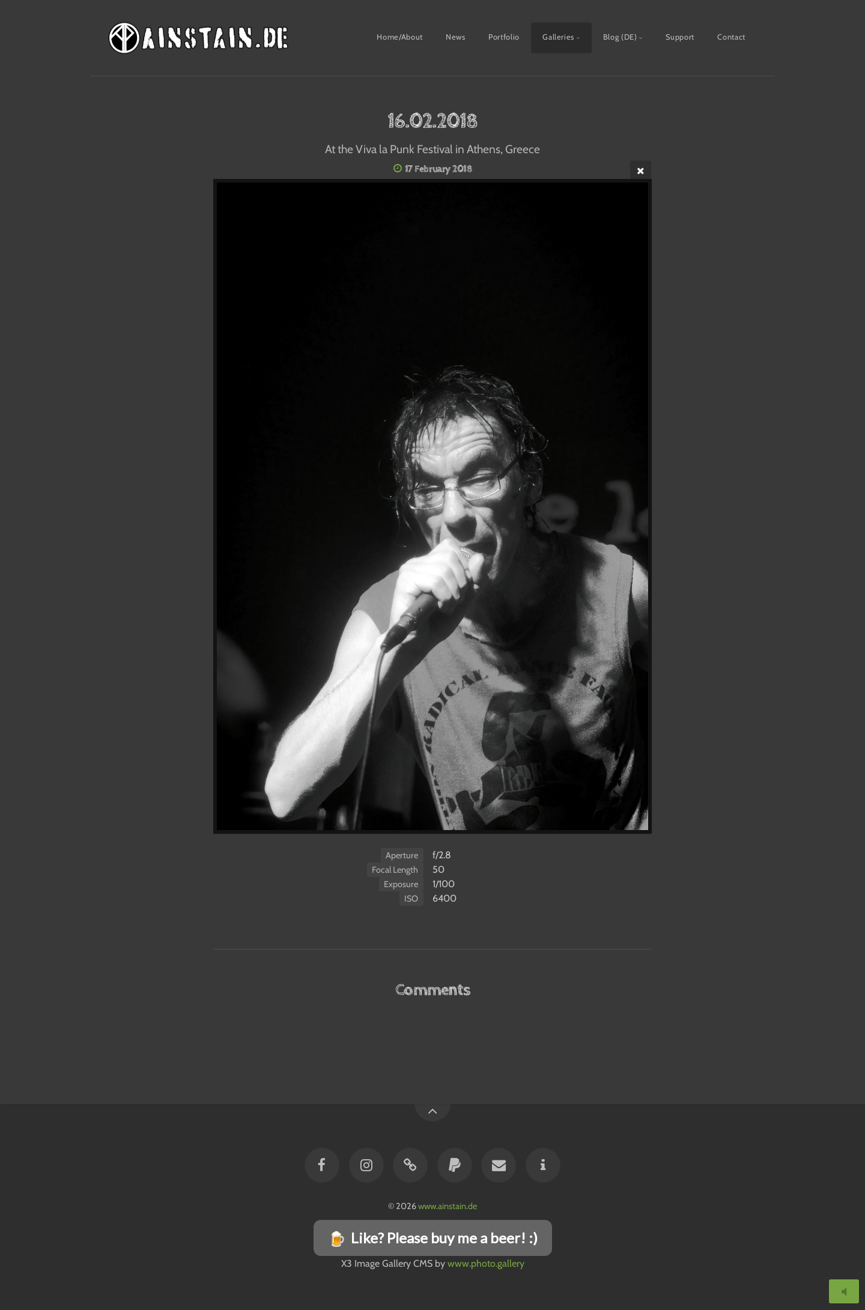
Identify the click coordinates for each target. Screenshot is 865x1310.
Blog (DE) (620, 36)
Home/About (399, 36)
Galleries (558, 36)
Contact (731, 36)
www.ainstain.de (447, 1206)
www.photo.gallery (486, 1263)
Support (680, 36)
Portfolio (504, 36)
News (456, 36)
